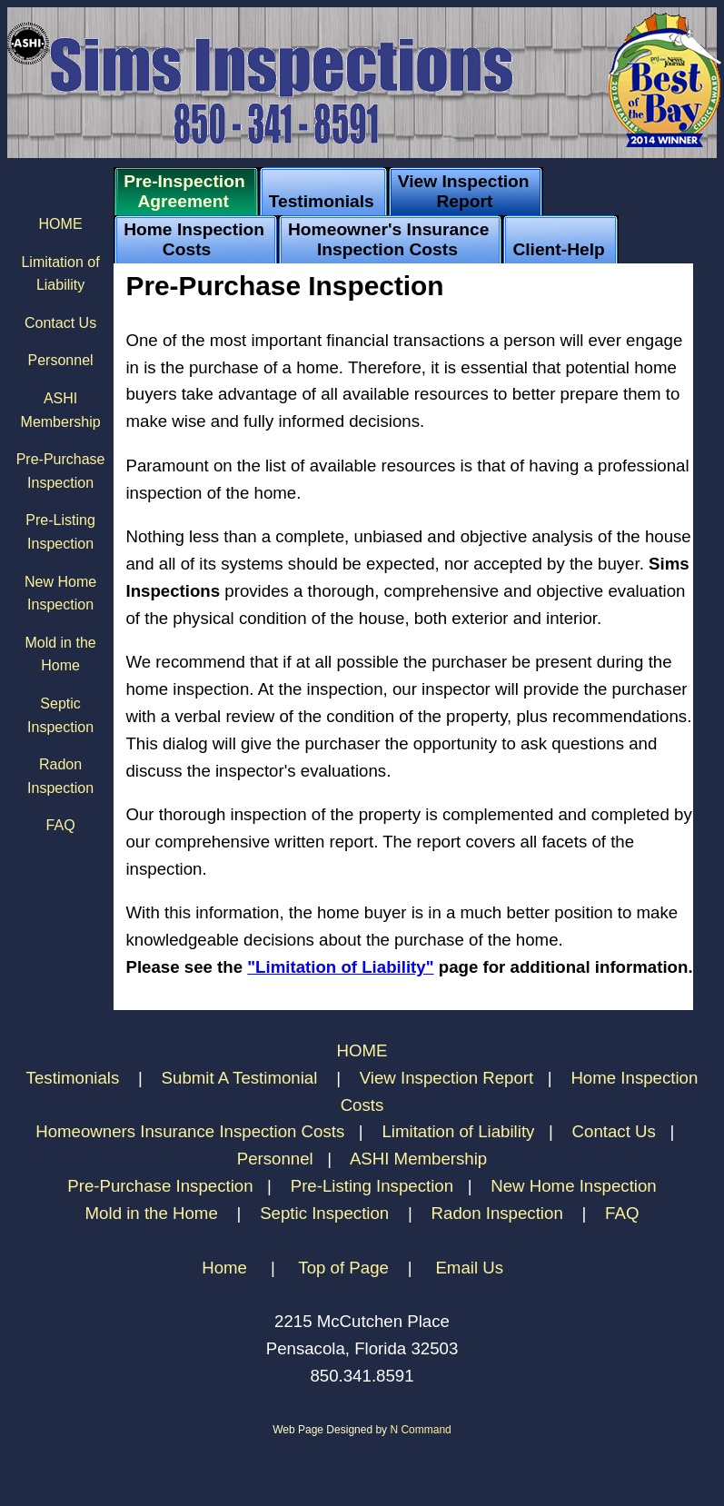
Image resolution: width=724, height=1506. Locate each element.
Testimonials (75, 1077)
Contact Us (60, 323)
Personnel (61, 360)
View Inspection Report (447, 1077)
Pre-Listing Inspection (372, 1185)
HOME (61, 224)
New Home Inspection (574, 1185)
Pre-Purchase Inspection (160, 1185)
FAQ (60, 825)
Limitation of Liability (458, 1131)
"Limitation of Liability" (340, 966)
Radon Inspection (497, 1213)
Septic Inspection (324, 1213)
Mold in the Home (151, 1213)
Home (224, 1267)
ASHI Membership (418, 1158)
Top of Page (343, 1267)
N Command (420, 1429)
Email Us (469, 1267)
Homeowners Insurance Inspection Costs (189, 1131)
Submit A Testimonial (242, 1077)
